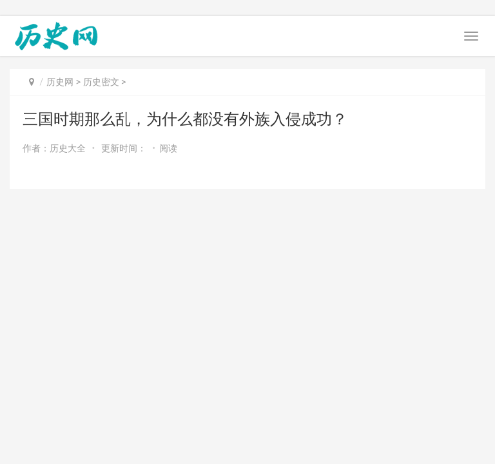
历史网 (59, 82)
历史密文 (101, 82)
